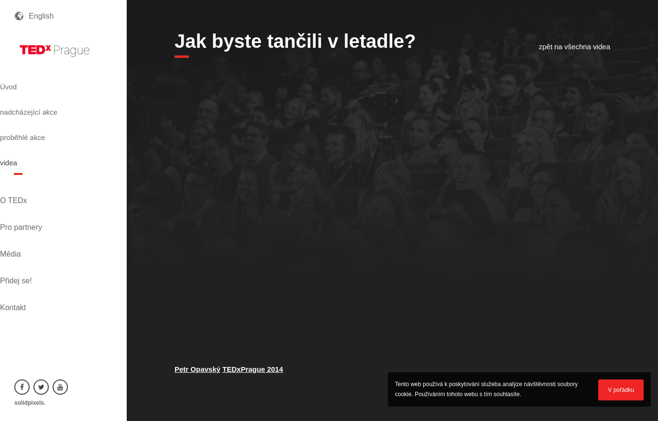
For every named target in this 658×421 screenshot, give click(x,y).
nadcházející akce (50, 100)
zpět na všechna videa (574, 47)
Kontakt (27, 228)
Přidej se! (30, 211)
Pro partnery (35, 179)
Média (24, 195)
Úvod (25, 82)
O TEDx (28, 163)
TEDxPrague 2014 (252, 369)
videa (25, 134)
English (41, 16)
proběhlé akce (43, 117)
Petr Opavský (197, 369)
